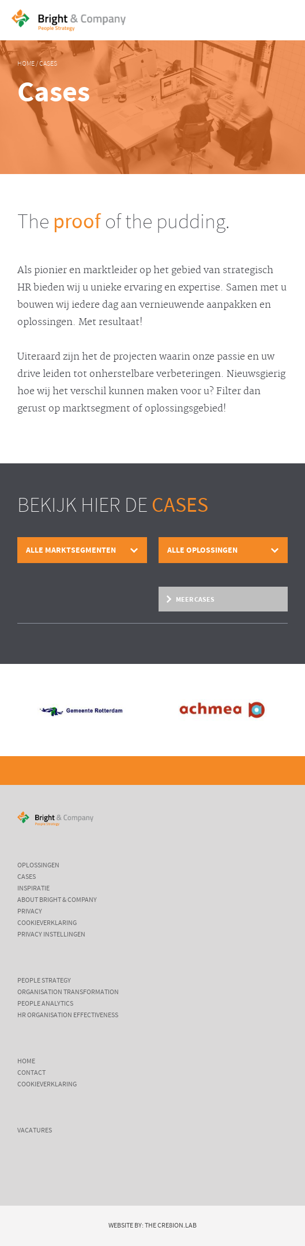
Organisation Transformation (68, 992)
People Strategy (44, 981)
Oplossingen (38, 865)
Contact (31, 1073)
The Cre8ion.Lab (171, 1225)
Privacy (29, 911)
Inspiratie (33, 888)
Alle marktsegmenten (71, 550)
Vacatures (34, 1130)
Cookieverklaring (47, 923)
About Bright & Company (57, 900)
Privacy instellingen (51, 934)
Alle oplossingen (202, 550)
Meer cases (195, 599)
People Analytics (45, 1004)
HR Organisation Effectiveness (67, 1015)
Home (26, 64)
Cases (48, 64)
